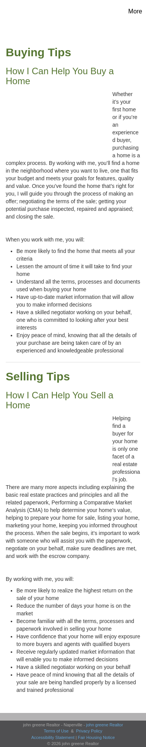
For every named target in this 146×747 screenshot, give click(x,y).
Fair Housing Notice (96, 737)
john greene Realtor (104, 725)
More (135, 11)
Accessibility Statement (53, 737)
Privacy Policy (89, 731)
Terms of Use (56, 731)
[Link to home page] (21, 11)
